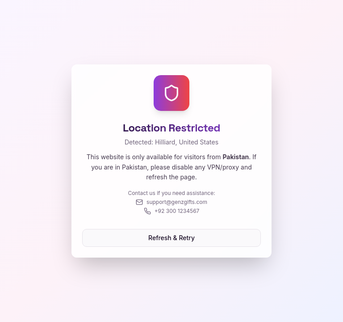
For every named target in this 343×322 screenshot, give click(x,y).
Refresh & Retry (171, 238)
